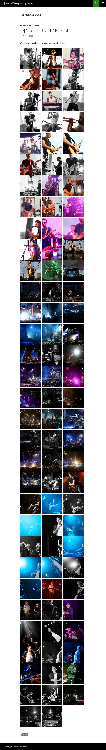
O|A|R (25, 735)
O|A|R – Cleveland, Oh (45, 30)
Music (23, 26)
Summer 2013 (33, 26)
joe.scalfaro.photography (18, 3)
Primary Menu (102, 3)
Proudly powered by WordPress (16, 747)
